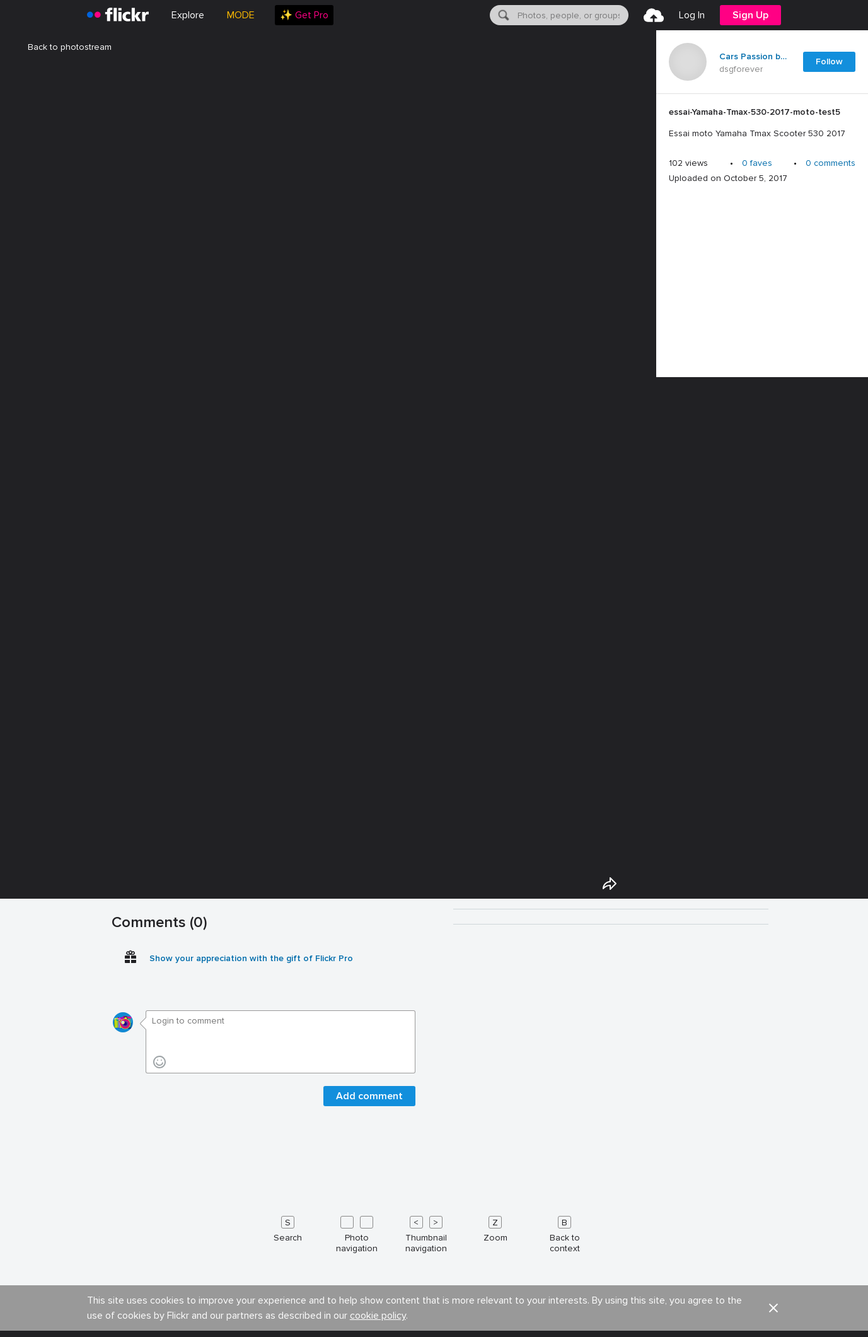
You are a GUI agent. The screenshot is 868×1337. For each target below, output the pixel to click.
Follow (829, 61)
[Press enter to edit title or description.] (762, 123)
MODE (241, 15)
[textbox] (572, 15)
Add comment (369, 1096)
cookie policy (378, 1315)
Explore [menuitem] (187, 15)
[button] (773, 1308)
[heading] (118, 15)
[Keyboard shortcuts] (434, 1232)
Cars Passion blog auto (753, 56)
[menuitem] (304, 15)
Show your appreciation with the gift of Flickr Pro (251, 958)
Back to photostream (62, 47)
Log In (692, 15)
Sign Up (750, 15)
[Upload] (654, 15)
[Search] (502, 15)
